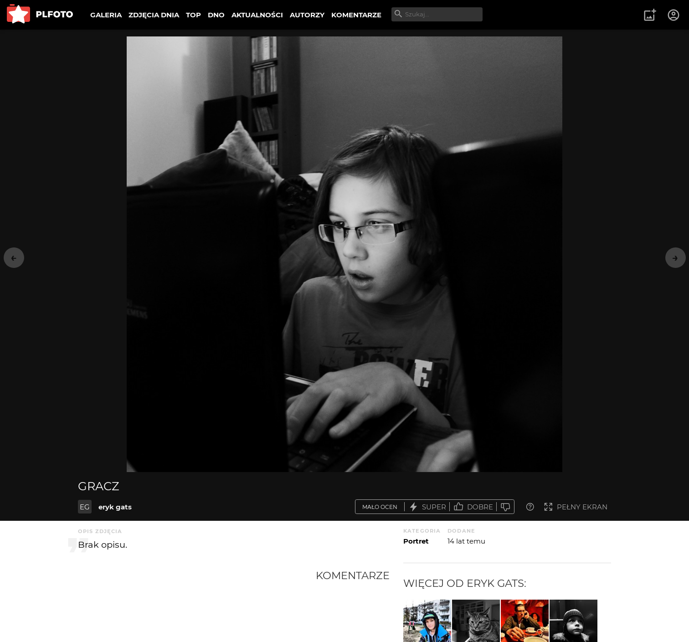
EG (85, 507)
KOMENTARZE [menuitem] (356, 14)
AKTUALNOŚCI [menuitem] (257, 14)
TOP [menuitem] (193, 14)
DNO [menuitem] (216, 14)
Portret (416, 541)
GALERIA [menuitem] (106, 14)
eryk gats (115, 507)
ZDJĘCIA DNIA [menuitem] (154, 14)
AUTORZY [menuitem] (307, 14)
